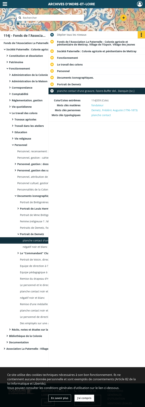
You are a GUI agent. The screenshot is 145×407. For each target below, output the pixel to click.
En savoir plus (59, 398)
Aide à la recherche (31, 24)
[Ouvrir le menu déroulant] (5, 4)
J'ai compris (84, 398)
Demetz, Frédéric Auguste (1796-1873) (114, 110)
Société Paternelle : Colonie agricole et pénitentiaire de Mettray (42, 49)
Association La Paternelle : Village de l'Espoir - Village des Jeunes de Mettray (42, 348)
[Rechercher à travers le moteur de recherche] (52, 18)
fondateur (97, 105)
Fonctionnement (19, 68)
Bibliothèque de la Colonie (25, 336)
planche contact (101, 115)
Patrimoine (16, 62)
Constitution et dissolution (26, 55)
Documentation (19, 342)
